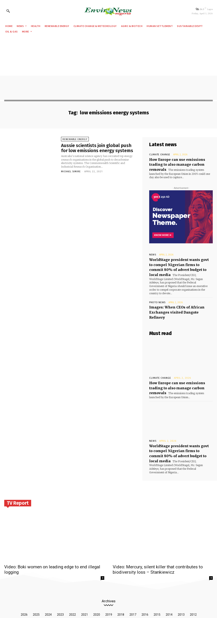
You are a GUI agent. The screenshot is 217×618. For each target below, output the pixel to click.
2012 (193, 585)
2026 (24, 585)
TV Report (18, 474)
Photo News (156, 291)
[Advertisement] (108, 68)
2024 (48, 585)
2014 (169, 585)
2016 (145, 585)
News (152, 251)
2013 (181, 585)
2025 (36, 585)
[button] (8, 11)
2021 (84, 585)
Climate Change (158, 154)
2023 (60, 585)
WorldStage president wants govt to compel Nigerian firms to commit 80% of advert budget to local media (177, 260)
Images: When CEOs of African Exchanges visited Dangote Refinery (177, 298)
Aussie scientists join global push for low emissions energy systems (97, 148)
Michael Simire (71, 172)
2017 (132, 585)
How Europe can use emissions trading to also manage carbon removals (179, 366)
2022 (72, 585)
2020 (96, 585)
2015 (157, 585)
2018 (120, 585)
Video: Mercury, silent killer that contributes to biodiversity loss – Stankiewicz (158, 540)
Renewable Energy (75, 140)
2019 (108, 585)
